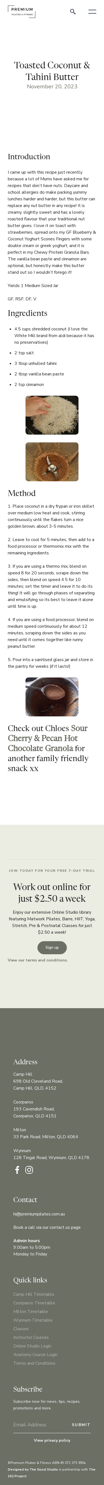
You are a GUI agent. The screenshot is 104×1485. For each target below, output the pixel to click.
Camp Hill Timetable (33, 1294)
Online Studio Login (32, 1346)
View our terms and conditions (37, 960)
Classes (21, 1329)
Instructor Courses (31, 1337)
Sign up (52, 947)
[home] (21, 11)
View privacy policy (52, 1440)
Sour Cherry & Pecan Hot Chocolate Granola (47, 739)
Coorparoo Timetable (34, 1303)
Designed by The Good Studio (33, 1469)
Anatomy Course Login (35, 1355)
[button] (92, 12)
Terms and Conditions (34, 1363)
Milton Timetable (30, 1312)
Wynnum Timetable (33, 1320)
